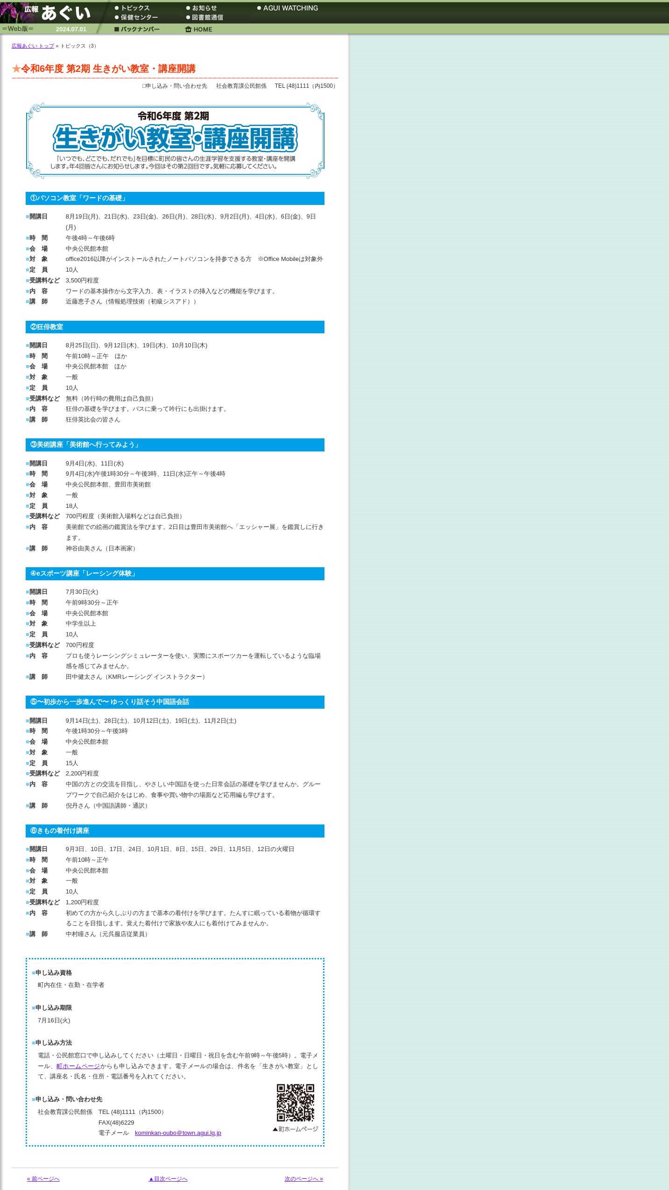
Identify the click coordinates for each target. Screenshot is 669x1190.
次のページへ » (304, 1179)
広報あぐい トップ (33, 46)
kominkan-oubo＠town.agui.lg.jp (178, 1132)
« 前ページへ (43, 1179)
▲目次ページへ (168, 1179)
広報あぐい (49, 13)
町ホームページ (78, 1066)
